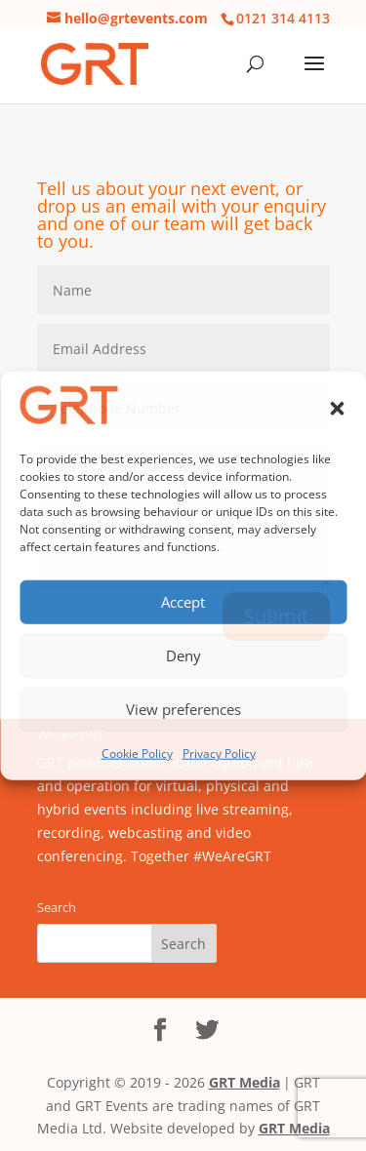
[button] (336, 408)
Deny (183, 655)
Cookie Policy (137, 752)
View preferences (183, 709)
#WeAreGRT (232, 856)
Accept (183, 602)
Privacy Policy (219, 752)
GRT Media (244, 1082)
